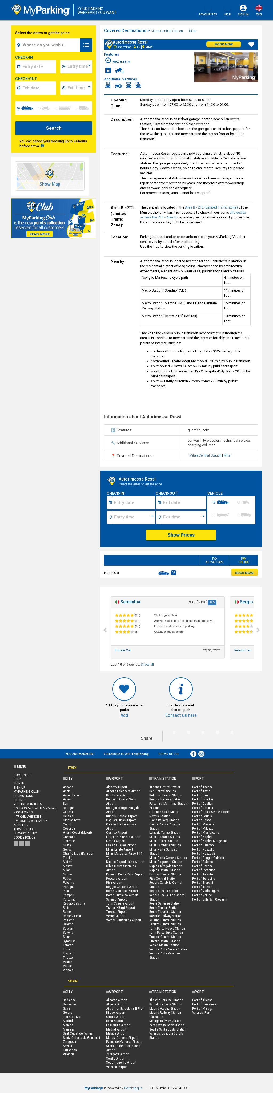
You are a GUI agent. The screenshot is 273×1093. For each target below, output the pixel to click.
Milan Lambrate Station (165, 845)
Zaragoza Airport (118, 1054)
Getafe (67, 1013)
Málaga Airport (116, 1033)
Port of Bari (200, 795)
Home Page (22, 775)
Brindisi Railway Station (165, 799)
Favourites (208, 11)
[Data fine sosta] (183, 502)
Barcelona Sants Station (165, 1004)
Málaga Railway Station (165, 1021)
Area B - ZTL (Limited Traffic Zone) (211, 207)
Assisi (67, 799)
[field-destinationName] (48, 45)
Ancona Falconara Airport (123, 791)
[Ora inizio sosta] (134, 517)
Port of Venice (202, 895)
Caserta (68, 812)
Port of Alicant (202, 1000)
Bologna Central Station (165, 795)
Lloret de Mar (72, 1017)
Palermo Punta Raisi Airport (125, 874)
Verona (68, 966)
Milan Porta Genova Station (168, 858)
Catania (68, 816)
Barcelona (70, 1004)
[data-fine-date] (38, 88)
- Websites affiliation (31, 821)
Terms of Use (168, 753)
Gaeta (67, 845)
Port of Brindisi (202, 799)
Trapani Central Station (165, 937)
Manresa (69, 1029)
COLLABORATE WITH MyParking (126, 753)
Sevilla (67, 1046)
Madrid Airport (116, 1029)
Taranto (68, 945)
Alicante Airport (116, 1000)
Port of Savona (202, 866)
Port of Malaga (202, 1008)
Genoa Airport (115, 841)
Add (124, 715)
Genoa (67, 849)
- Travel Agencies (27, 817)
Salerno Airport (116, 899)
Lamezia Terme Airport (121, 845)
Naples (68, 874)
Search (54, 128)
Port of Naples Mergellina (209, 841)
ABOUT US (21, 825)
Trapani (68, 953)
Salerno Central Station (165, 920)
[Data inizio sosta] (133, 502)
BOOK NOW (244, 572)
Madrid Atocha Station (164, 1008)
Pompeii (68, 895)
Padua (67, 878)
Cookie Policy (24, 837)
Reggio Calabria (74, 903)
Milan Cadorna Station (164, 837)
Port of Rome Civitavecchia (211, 812)
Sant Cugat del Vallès (78, 1033)
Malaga (68, 1025)
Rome (67, 912)
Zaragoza (69, 1042)
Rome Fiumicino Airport (122, 895)
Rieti (66, 908)
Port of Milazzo (203, 829)
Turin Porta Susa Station (166, 932)
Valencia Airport (117, 1067)
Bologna (68, 808)
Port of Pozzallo (203, 849)
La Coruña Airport (118, 1025)
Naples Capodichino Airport (125, 862)
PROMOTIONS (23, 796)
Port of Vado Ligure (205, 891)
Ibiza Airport (114, 1021)
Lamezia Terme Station (164, 833)
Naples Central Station (164, 870)
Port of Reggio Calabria (208, 858)
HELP (227, 11)
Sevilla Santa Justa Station (167, 1029)
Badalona (69, 1000)
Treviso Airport (116, 912)
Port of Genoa (201, 820)
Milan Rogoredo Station (165, 862)
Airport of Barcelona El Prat (124, 1008)
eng (259, 14)
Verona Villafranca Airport (123, 920)
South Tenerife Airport (121, 1062)
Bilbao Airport (115, 1013)
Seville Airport (116, 1058)
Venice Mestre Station (164, 945)
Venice (67, 962)
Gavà (66, 1008)
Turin (66, 949)
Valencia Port (201, 1013)
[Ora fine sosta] (184, 517)
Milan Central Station (167, 31)
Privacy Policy (25, 833)
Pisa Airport (114, 882)
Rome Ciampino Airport (122, 891)
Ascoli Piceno (72, 795)
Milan (193, 31)
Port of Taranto (202, 874)
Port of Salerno (202, 862)
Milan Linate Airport (119, 849)
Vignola (68, 970)
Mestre (68, 866)
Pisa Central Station (162, 878)
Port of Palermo (203, 845)
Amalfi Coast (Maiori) (77, 833)
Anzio (67, 791)
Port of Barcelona (204, 1004)
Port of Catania (202, 808)
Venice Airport (116, 916)
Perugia (68, 887)
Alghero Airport (116, 787)
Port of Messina (203, 824)
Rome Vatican (72, 916)
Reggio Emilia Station (164, 891)
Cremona (69, 837)
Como (67, 824)
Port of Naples (202, 837)
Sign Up (19, 787)
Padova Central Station (165, 874)
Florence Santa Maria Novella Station (163, 814)
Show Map (49, 184)
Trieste (68, 958)
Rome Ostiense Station (164, 903)
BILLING (19, 800)
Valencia (68, 1054)
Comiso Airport (116, 833)
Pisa (66, 891)
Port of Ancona (202, 787)
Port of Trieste (202, 887)
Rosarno (68, 920)
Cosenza (69, 829)
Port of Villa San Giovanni (209, 899)
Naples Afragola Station (165, 866)
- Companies (23, 812)
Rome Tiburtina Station (165, 912)
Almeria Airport (116, 1004)
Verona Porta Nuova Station (168, 949)
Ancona (68, 787)
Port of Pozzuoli (203, 853)
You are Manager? (80, 753)
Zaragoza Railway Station (166, 1025)
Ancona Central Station (165, 787)
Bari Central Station (162, 791)
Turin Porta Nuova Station (167, 928)
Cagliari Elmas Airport (121, 820)
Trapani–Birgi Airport (120, 908)
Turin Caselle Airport (120, 903)
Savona (68, 932)
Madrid (68, 1021)
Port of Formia (202, 816)
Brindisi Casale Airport (121, 816)
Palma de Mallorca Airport (124, 1042)
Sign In (243, 14)
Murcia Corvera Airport (122, 1038)
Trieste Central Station (164, 941)
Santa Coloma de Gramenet (81, 1038)
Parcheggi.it (133, 1088)
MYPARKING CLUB (26, 791)
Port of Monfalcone (205, 833)
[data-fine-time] (79, 88)
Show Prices (181, 535)
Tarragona (70, 1050)
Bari (65, 803)
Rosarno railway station (165, 916)
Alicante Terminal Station (166, 1000)
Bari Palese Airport (119, 795)
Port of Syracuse (203, 870)
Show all (147, 664)
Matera (68, 862)
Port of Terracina (203, 878)
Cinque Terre (72, 820)
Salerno (68, 924)
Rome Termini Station (163, 908)
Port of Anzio (201, 791)
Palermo (68, 882)
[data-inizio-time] (79, 66)
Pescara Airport (116, 878)
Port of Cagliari (202, 803)
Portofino (69, 899)
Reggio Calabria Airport (122, 887)
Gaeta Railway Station (164, 820)
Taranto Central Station (165, 924)
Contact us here (181, 715)
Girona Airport (116, 1017)
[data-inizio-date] (38, 66)
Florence (69, 841)
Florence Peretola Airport (123, 837)
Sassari (68, 928)
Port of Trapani (202, 882)
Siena (66, 937)
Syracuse (69, 941)
